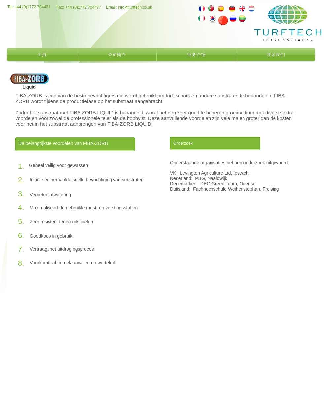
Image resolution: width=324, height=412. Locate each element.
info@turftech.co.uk (135, 7)
